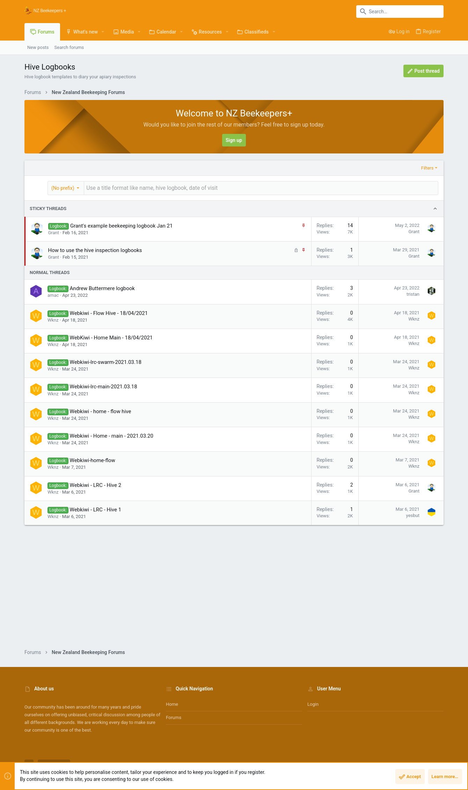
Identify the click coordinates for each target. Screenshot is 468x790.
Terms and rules (345, 763)
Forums (173, 716)
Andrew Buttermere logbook (102, 288)
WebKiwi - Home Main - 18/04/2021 (111, 336)
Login (313, 703)
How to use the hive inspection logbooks (95, 249)
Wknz (53, 319)
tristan (413, 293)
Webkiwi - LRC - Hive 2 (96, 484)
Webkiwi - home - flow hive (100, 410)
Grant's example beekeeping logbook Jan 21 (121, 225)
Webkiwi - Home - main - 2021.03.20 (111, 435)
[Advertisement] (234, 592)
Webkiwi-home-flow (92, 460)
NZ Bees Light (54, 763)
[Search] (400, 11)
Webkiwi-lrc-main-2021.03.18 (103, 386)
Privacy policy (379, 763)
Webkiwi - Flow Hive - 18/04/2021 (109, 312)
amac (53, 294)
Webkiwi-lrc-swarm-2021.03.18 (105, 361)
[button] (102, 32)
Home (172, 703)
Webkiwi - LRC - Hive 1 (96, 508)
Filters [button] (427, 168)
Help (402, 763)
